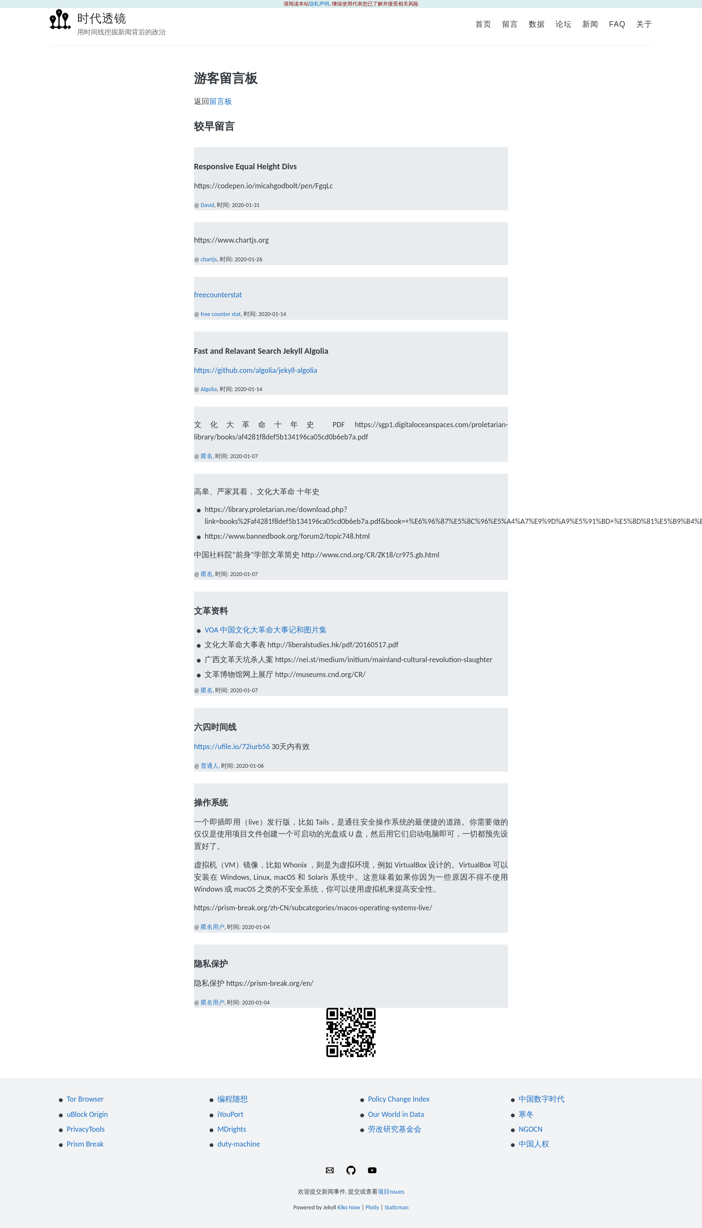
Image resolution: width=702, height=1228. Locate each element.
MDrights (231, 1129)
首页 (483, 24)
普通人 (210, 765)
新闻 (590, 24)
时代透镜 (101, 18)
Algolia (209, 389)
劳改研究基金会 (394, 1129)
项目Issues (391, 1191)
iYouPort (230, 1114)
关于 (644, 24)
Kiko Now (348, 1207)
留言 (510, 24)
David (207, 205)
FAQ (617, 24)
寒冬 (526, 1114)
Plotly (372, 1207)
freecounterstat (218, 294)
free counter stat (221, 314)
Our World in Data (396, 1114)
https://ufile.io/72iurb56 (232, 746)
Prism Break (85, 1144)
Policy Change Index (399, 1099)
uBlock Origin (87, 1114)
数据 (537, 24)
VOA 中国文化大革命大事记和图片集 (266, 630)
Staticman (397, 1207)
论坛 (564, 24)
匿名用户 (213, 927)
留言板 (220, 101)
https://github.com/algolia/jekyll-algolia (255, 370)
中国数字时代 (541, 1099)
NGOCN (530, 1129)
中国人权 (534, 1144)
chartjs (209, 259)
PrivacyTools (85, 1129)
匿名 (207, 456)
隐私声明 (319, 4)
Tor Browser (85, 1099)
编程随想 (232, 1099)
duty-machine (238, 1144)
